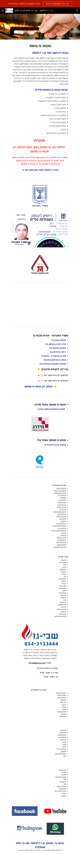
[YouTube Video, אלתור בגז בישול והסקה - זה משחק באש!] (40, 304)
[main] (40, 107)
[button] (3, 10)
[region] (40, 3)
